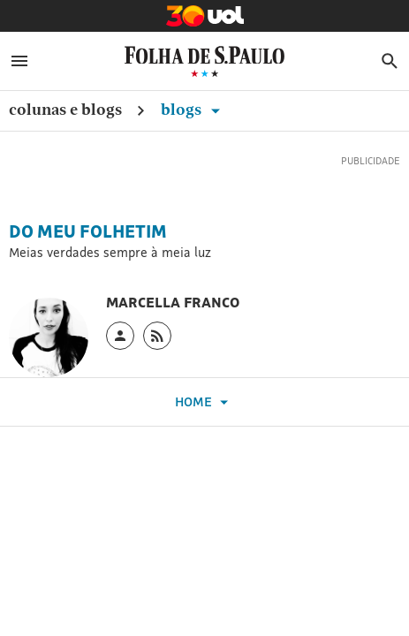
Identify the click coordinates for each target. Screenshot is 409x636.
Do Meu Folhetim (88, 231)
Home (204, 402)
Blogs (193, 109)
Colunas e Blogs (65, 109)
